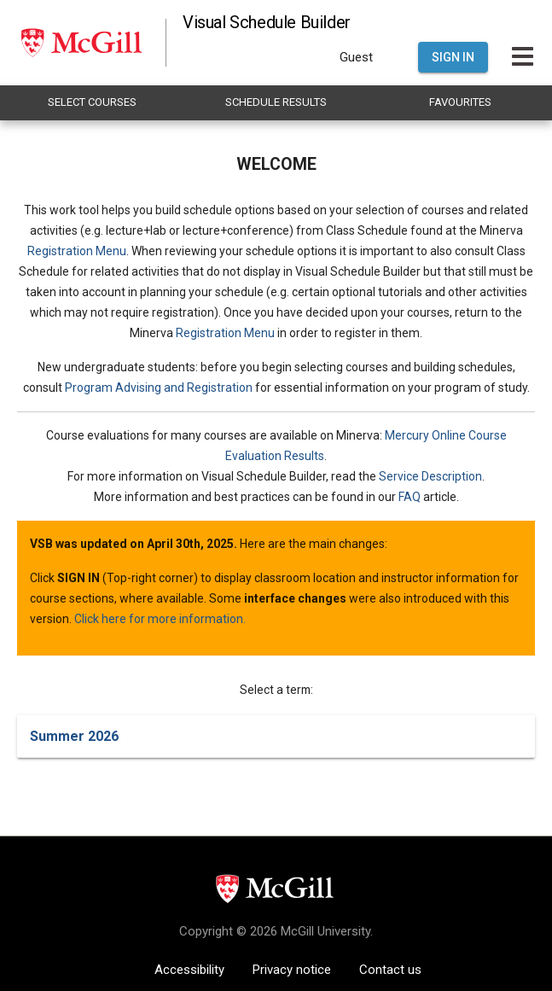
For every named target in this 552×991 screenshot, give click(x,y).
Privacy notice (292, 969)
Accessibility (189, 969)
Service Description (430, 476)
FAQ (409, 497)
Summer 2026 (74, 736)
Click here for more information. (160, 619)
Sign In (453, 57)
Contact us (390, 969)
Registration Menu (76, 251)
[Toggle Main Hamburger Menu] (522, 57)
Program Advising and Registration (159, 387)
